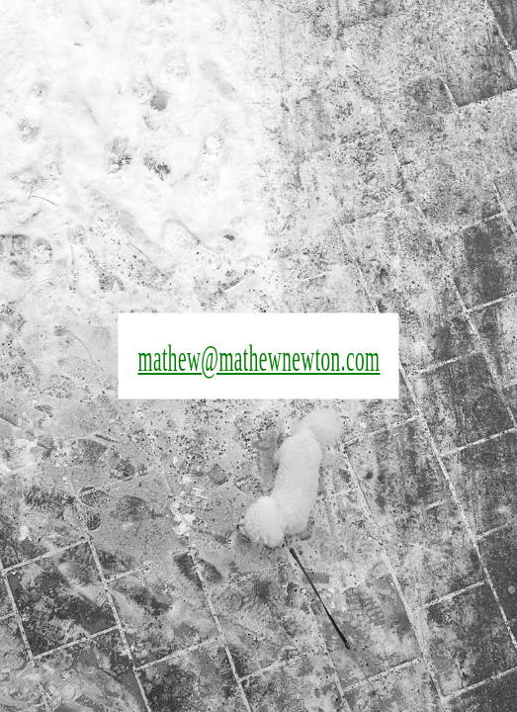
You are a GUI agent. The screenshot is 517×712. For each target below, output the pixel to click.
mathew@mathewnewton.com (258, 358)
